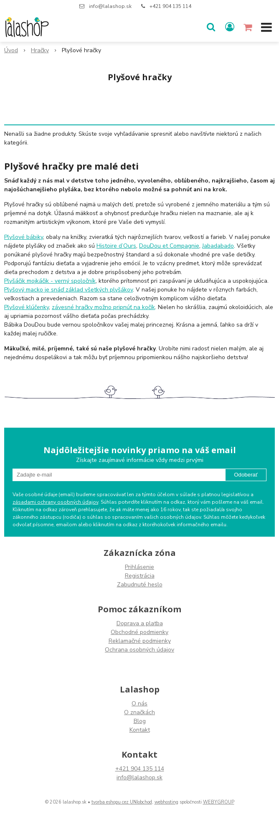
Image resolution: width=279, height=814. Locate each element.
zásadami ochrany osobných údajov (55, 502)
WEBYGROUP (218, 802)
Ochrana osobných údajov (139, 650)
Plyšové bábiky (23, 237)
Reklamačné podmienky (140, 641)
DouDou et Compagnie (169, 246)
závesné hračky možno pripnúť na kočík (103, 307)
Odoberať (246, 475)
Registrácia (140, 576)
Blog (140, 721)
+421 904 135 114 (170, 6)
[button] (210, 27)
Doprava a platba (140, 623)
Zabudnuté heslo (139, 584)
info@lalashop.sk (110, 6)
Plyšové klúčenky (26, 307)
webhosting (166, 802)
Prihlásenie (139, 567)
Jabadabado (218, 246)
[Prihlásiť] (229, 27)
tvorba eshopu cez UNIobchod (121, 802)
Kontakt (139, 730)
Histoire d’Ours (116, 246)
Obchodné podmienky (139, 632)
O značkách (139, 712)
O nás (139, 703)
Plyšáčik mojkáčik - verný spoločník (50, 281)
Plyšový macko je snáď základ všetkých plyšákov (68, 290)
